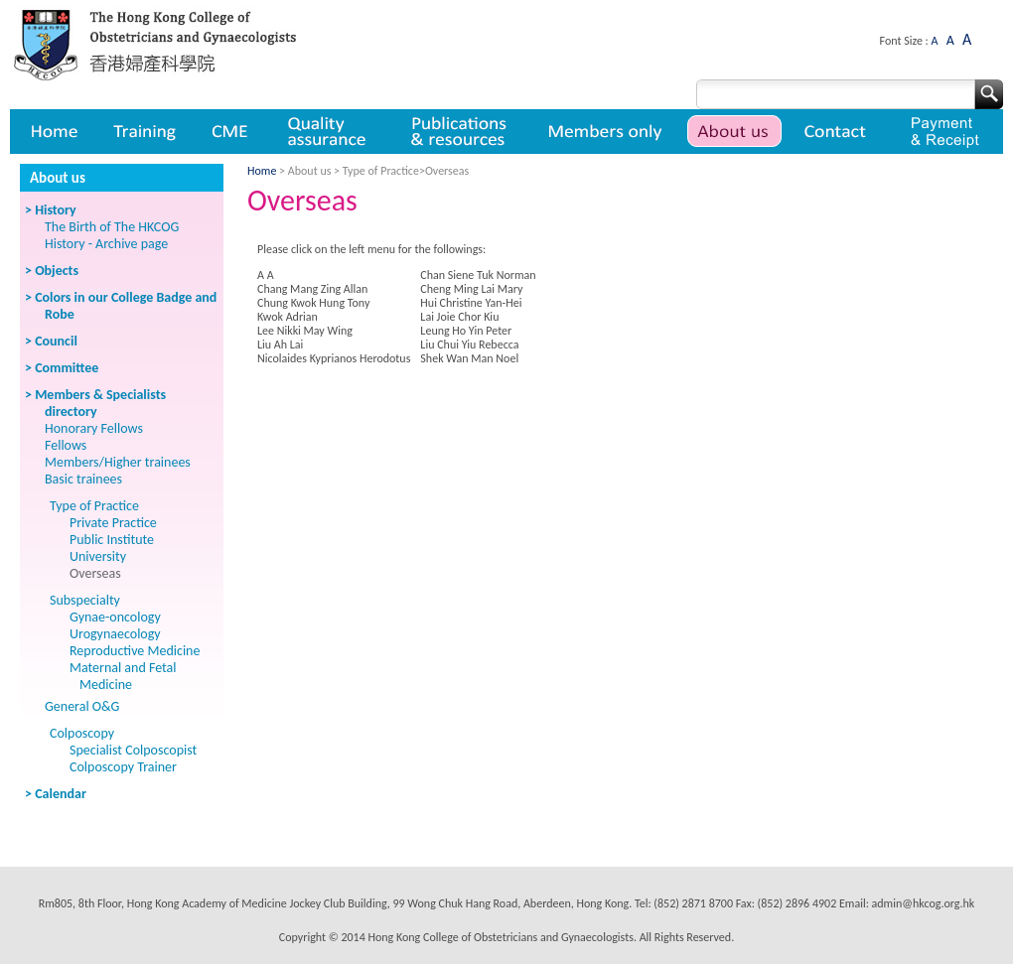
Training (144, 131)
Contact (838, 131)
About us (734, 131)
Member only (605, 131)
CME (230, 131)
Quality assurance (328, 131)
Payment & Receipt (945, 131)
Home (52, 131)
